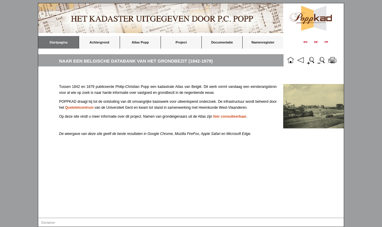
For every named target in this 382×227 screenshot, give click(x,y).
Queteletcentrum (79, 107)
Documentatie (222, 42)
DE (316, 42)
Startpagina (59, 42)
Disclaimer (48, 222)
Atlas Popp (140, 42)
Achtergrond (99, 42)
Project (181, 42)
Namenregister (262, 42)
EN (305, 42)
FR (326, 42)
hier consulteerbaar (229, 116)
